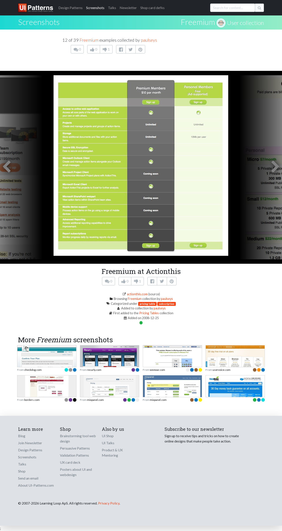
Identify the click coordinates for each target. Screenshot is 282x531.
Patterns (70, 8)
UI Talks (108, 443)
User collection (245, 22)
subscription (166, 303)
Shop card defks (152, 8)
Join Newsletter (30, 443)
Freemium (198, 21)
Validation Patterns (74, 455)
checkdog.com (33, 369)
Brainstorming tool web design (78, 438)
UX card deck (70, 462)
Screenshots (95, 8)
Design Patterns (30, 450)
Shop (22, 471)
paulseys (149, 40)
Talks (112, 8)
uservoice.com (221, 369)
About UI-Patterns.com (36, 485)
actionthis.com (137, 294)
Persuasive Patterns (75, 448)
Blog (21, 436)
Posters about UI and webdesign (76, 472)
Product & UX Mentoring (112, 452)
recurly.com (94, 369)
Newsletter (128, 8)
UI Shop (108, 436)
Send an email (28, 478)
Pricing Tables (149, 313)
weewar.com (157, 369)
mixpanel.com (95, 399)
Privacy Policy (108, 503)
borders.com (32, 399)
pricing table (147, 303)
